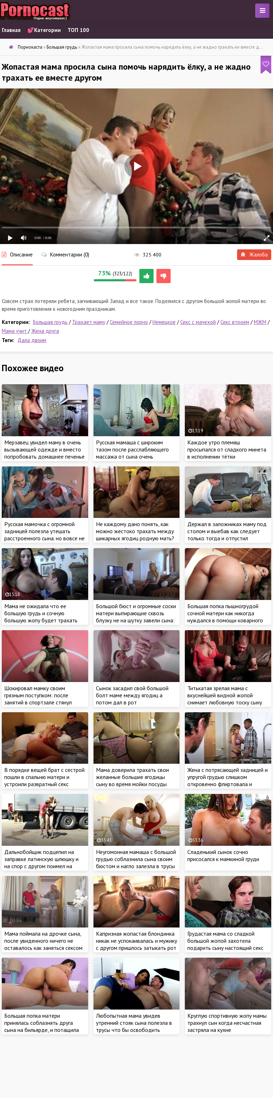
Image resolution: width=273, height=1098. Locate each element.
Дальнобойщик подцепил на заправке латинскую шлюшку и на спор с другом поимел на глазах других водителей (41, 862)
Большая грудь (50, 322)
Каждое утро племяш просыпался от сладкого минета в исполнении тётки (226, 449)
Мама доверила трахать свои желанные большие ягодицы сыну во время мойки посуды (132, 777)
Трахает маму (88, 322)
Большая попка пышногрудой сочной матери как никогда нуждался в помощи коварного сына (225, 616)
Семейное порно (129, 322)
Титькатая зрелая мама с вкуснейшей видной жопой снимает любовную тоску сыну (224, 695)
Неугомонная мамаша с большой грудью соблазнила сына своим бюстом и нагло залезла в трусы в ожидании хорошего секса (136, 862)
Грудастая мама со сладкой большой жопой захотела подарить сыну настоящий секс (225, 940)
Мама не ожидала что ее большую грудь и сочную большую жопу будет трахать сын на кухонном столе (40, 616)
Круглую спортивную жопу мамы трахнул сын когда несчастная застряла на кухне (227, 1022)
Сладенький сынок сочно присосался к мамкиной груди (223, 855)
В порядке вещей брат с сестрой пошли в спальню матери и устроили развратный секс (44, 777)
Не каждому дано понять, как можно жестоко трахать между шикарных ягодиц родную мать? (135, 531)
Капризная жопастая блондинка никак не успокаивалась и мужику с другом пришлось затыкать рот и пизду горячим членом (136, 944)
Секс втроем (234, 322)
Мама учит (15, 331)
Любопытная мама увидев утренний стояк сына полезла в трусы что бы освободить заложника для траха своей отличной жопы (134, 1030)
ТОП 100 (78, 30)
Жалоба (254, 254)
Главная (11, 30)
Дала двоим (31, 340)
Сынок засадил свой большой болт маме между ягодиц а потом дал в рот (132, 695)
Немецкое (164, 322)
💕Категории (44, 30)
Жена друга (45, 331)
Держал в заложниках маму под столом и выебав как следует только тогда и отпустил (227, 531)
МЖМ (260, 322)
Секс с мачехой (198, 322)
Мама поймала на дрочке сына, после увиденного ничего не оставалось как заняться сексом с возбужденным (43, 944)
